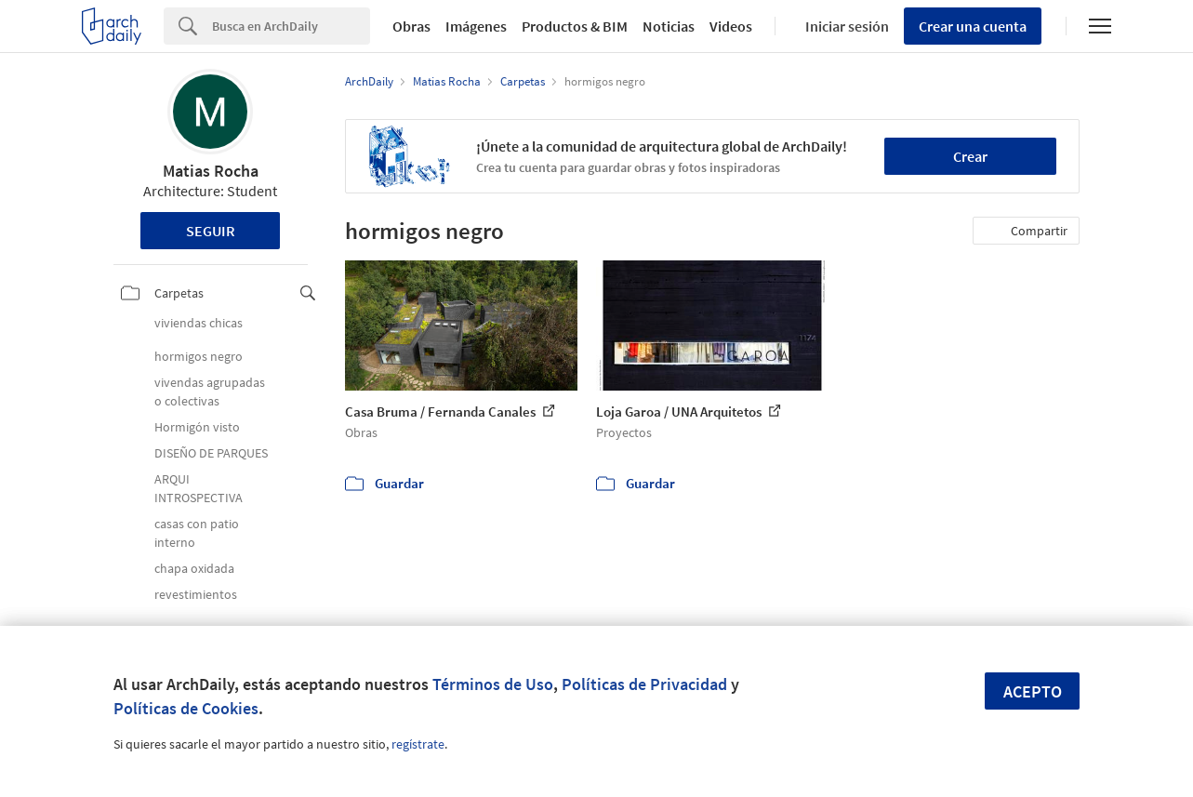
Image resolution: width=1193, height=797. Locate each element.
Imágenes (476, 26)
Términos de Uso (492, 684)
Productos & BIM (575, 26)
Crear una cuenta (973, 26)
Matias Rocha (210, 170)
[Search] (291, 26)
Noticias (669, 26)
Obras (411, 26)
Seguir (210, 230)
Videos (730, 26)
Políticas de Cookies (185, 708)
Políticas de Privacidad (644, 684)
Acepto (1032, 691)
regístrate (417, 744)
